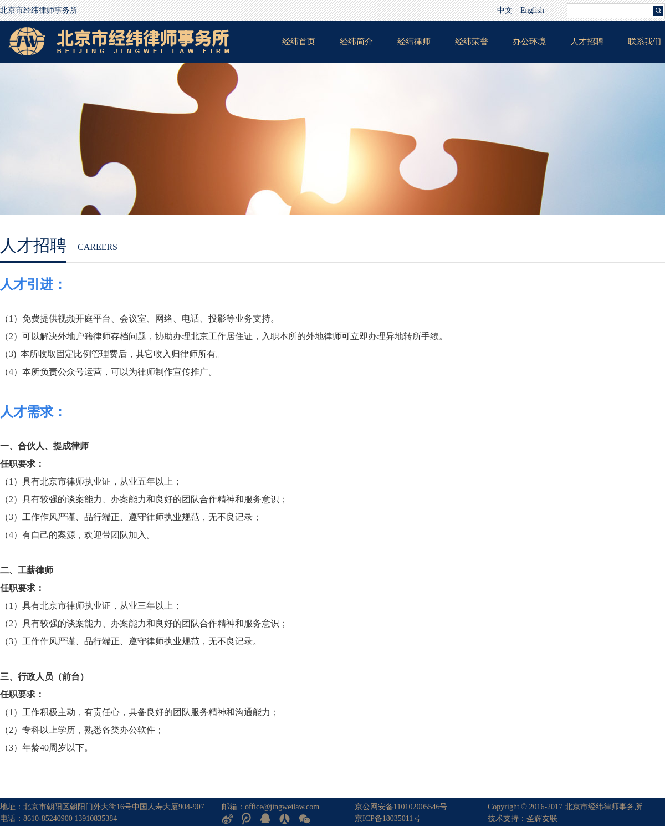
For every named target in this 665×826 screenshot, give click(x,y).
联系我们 (644, 41)
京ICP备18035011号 (388, 818)
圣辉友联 (541, 818)
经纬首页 (298, 41)
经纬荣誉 (471, 41)
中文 (505, 10)
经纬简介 (356, 41)
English (532, 10)
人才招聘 (586, 41)
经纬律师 (414, 41)
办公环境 (529, 41)
